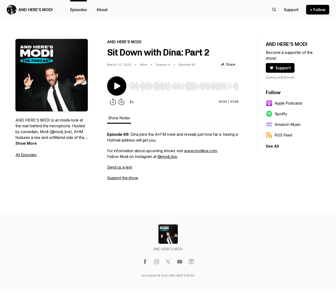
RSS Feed (279, 135)
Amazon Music (283, 124)
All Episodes (26, 154)
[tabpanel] (173, 158)
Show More (26, 143)
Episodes (78, 9)
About (102, 9)
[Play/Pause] (116, 86)
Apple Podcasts (284, 103)
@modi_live (167, 156)
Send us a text (119, 167)
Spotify (276, 113)
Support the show (122, 177)
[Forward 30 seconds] (121, 102)
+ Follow (317, 9)
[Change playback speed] (132, 102)
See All (272, 146)
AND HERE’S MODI (35, 9)
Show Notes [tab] (119, 117)
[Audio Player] (183, 84)
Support (280, 67)
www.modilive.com (200, 150)
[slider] (183, 86)
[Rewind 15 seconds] (113, 102)
